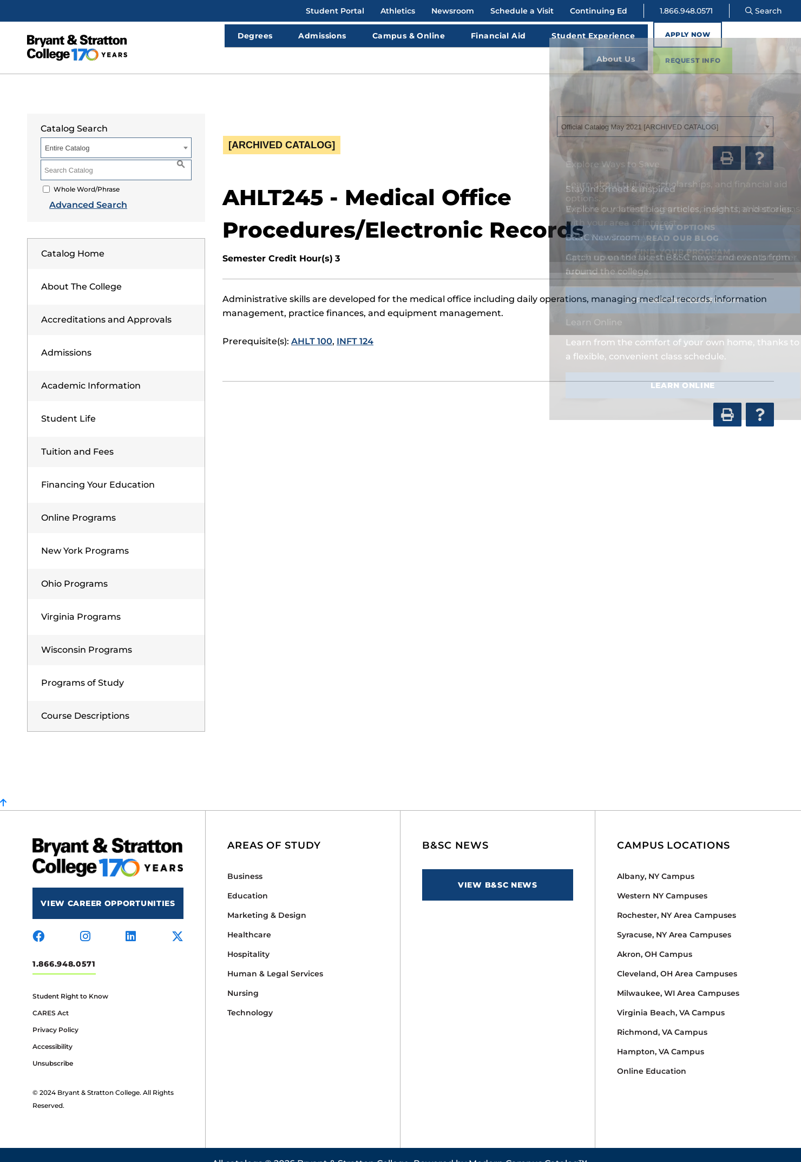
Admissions (66, 335)
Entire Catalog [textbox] (67, 131)
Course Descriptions (85, 698)
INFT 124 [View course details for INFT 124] (355, 324)
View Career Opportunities (108, 886)
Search (763, 11)
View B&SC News (497, 867)
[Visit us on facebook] (38, 919)
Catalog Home (72, 236)
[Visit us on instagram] (85, 919)
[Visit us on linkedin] (131, 919)
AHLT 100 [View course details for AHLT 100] (311, 324)
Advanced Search (80, 187)
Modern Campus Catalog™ (528, 1146)
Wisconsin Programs (86, 632)
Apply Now (671, 39)
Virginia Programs (81, 599)
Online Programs (78, 500)
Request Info (753, 39)
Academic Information (91, 368)
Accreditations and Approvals (106, 302)
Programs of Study (82, 665)
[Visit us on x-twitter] (177, 919)
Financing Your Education (98, 467)
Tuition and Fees (77, 434)
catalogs (243, 1146)
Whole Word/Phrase (87, 172)
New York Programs (85, 533)
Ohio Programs (74, 566)
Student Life (68, 401)
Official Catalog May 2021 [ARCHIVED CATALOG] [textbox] (639, 110)
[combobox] (665, 109)
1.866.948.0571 (686, 11)
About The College (81, 269)
